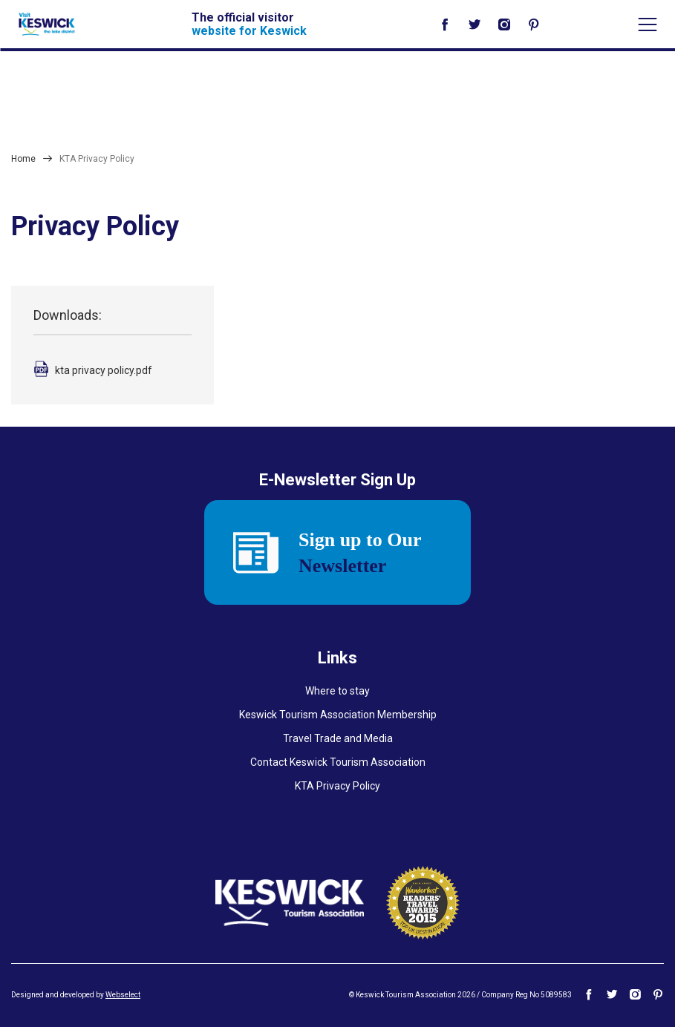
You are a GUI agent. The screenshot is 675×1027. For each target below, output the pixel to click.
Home (23, 159)
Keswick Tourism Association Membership (338, 715)
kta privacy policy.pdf (103, 370)
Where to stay (337, 691)
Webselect (122, 995)
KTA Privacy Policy (337, 786)
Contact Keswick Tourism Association (337, 762)
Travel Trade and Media (338, 738)
